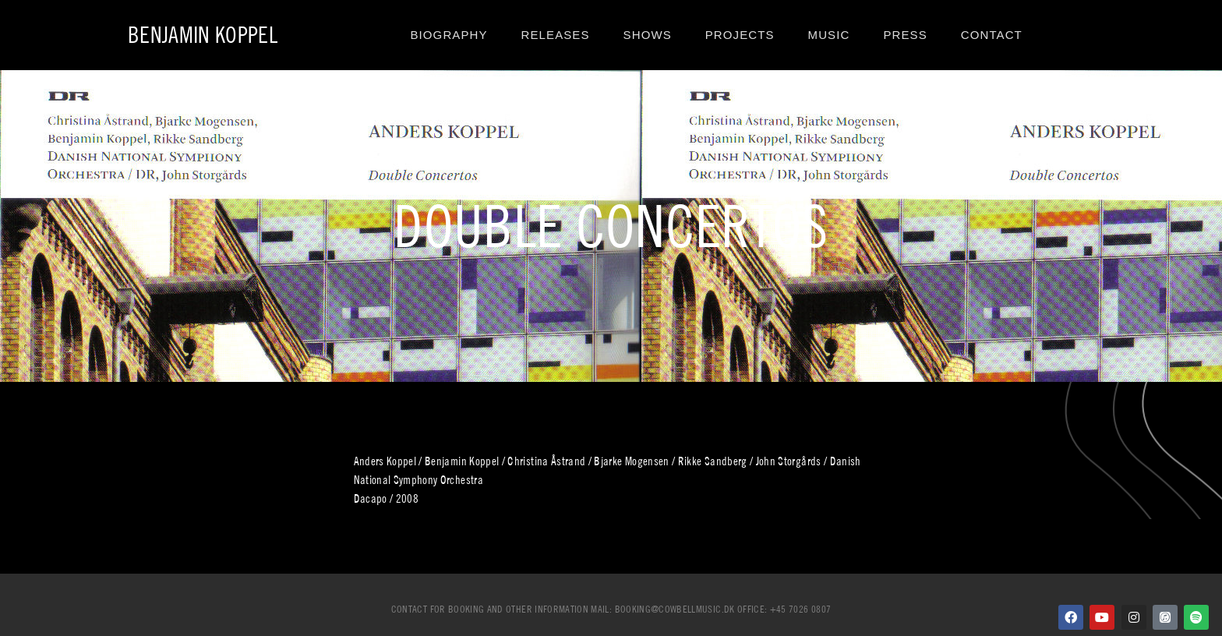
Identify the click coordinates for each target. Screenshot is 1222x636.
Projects (740, 34)
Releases (555, 34)
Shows (647, 34)
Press (905, 34)
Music (829, 34)
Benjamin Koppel (202, 34)
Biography (448, 34)
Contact (991, 34)
